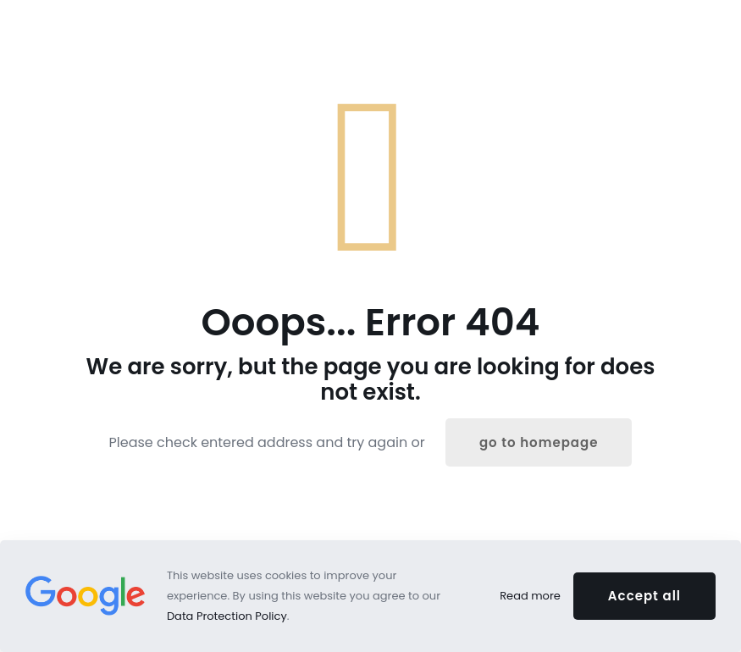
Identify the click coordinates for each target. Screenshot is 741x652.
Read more (530, 596)
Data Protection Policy (227, 616)
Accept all (644, 596)
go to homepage (539, 442)
